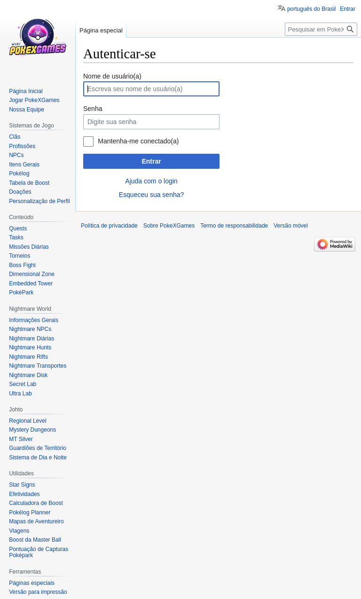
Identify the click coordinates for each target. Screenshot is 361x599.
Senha (92, 108)
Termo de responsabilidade (234, 225)
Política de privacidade (109, 225)
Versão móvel (291, 225)
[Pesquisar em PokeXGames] (321, 29)
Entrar (151, 161)
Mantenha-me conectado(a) (138, 141)
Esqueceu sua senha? (151, 194)
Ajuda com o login (151, 181)
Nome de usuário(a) (112, 76)
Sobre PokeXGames (169, 225)
